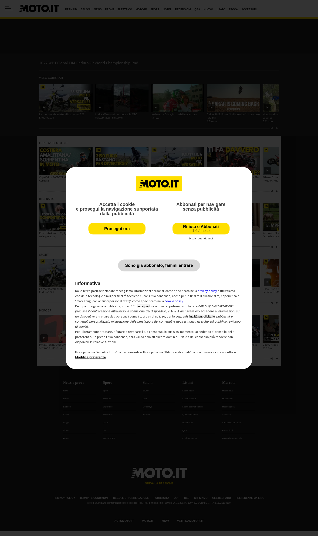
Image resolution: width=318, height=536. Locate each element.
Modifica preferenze (90, 357)
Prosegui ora (117, 228)
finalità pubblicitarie (202, 316)
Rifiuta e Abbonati (201, 228)
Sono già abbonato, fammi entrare (159, 265)
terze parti (143, 306)
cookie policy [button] (174, 301)
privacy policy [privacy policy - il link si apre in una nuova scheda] (207, 291)
